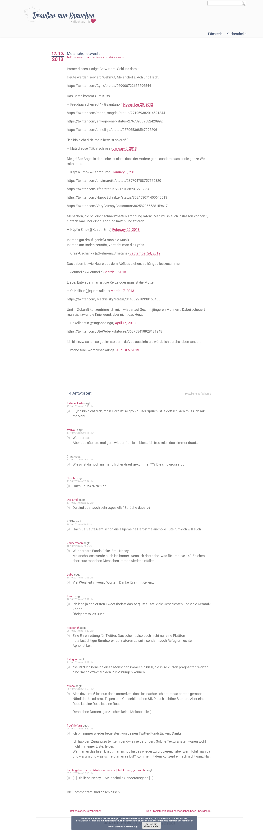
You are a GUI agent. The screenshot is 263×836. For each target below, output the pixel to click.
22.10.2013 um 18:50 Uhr (80, 689)
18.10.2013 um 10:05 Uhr (80, 577)
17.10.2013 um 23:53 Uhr (80, 503)
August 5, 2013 (127, 350)
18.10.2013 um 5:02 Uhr (79, 524)
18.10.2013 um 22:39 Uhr (80, 599)
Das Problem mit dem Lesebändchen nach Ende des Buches (183, 810)
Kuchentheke (236, 34)
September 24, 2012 (144, 253)
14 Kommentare (75, 57)
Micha (71, 686)
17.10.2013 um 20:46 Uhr (80, 406)
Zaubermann (75, 543)
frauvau (71, 430)
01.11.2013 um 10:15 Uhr (80, 773)
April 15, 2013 (125, 323)
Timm (70, 596)
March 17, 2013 (122, 291)
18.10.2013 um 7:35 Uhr (79, 546)
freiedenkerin (75, 403)
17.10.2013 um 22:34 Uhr (80, 481)
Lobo (70, 574)
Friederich (73, 628)
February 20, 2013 (126, 230)
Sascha (71, 478)
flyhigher (72, 659)
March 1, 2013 (115, 272)
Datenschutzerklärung (126, 826)
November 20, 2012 (138, 104)
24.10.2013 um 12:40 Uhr (80, 728)
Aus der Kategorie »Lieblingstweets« (106, 57)
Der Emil (72, 500)
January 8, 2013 (124, 172)
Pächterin (215, 34)
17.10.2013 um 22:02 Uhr (80, 459)
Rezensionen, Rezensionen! (84, 810)
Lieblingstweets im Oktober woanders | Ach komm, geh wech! (106, 770)
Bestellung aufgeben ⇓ (198, 393)
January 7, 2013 (124, 148)
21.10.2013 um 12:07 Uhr (80, 662)
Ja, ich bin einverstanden (151, 825)
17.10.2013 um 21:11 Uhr (80, 433)
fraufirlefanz (74, 725)
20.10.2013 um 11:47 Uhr (80, 631)
